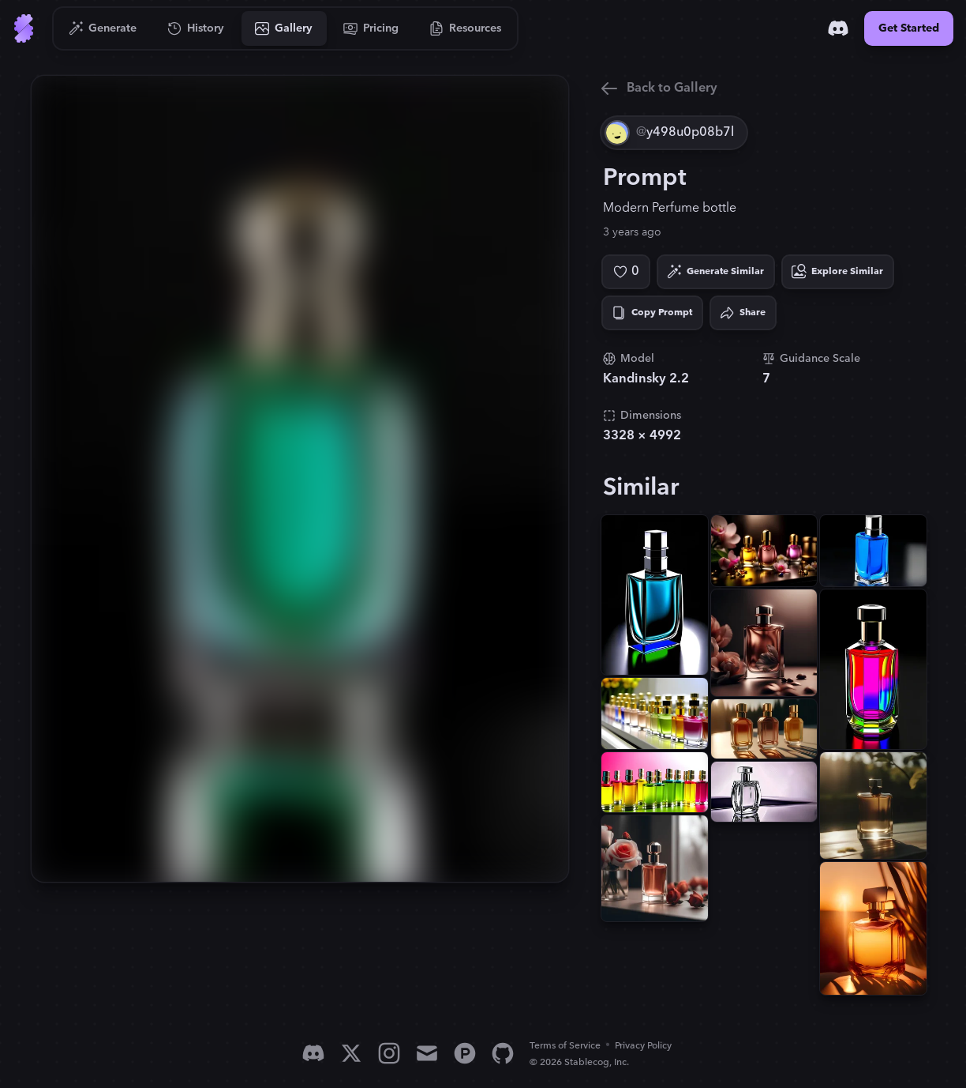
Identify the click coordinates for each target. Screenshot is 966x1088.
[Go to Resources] (465, 28)
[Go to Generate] (103, 28)
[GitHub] (503, 1053)
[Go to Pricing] (371, 28)
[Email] (427, 1053)
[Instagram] (389, 1053)
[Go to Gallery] (284, 28)
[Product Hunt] (465, 1053)
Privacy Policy (643, 1046)
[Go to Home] (23, 28)
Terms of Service (565, 1046)
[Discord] (838, 28)
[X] (351, 1053)
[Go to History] (196, 28)
